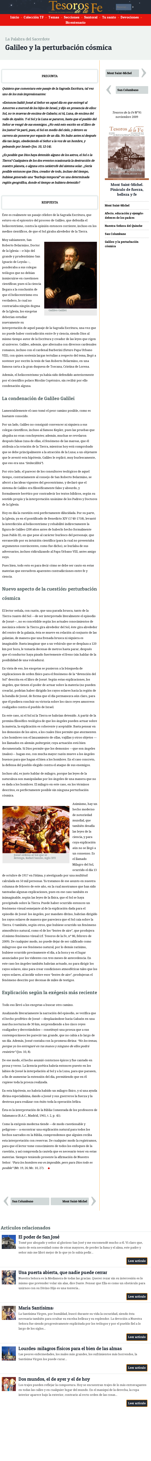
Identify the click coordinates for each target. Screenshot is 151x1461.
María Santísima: (36, 1308)
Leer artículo (137, 1261)
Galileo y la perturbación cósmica (121, 244)
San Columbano (22, 1201)
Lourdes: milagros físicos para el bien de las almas (70, 1348)
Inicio (14, 17)
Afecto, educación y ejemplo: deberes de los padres (124, 215)
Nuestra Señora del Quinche (123, 226)
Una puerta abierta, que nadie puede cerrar (63, 1272)
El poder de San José (39, 1237)
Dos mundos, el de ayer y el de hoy (54, 1379)
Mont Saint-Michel (75, 1201)
